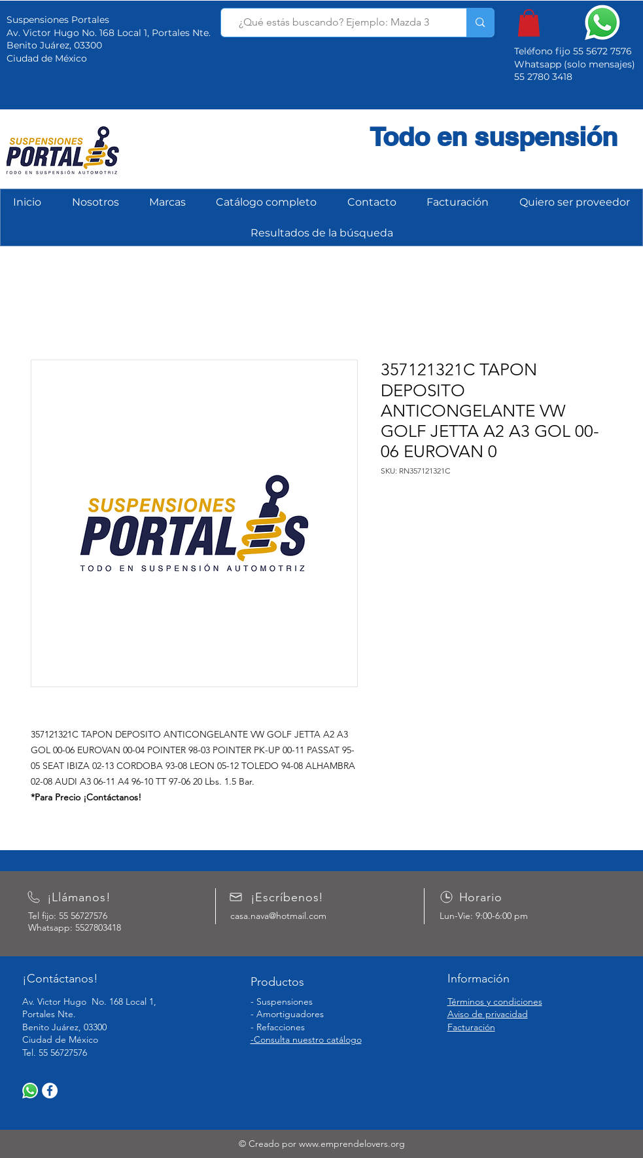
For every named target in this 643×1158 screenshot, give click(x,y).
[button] (528, 23)
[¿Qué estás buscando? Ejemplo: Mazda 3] (334, 23)
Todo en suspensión (493, 136)
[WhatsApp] (30, 1090)
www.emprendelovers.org (352, 1143)
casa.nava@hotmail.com (278, 916)
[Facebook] (50, 1090)
